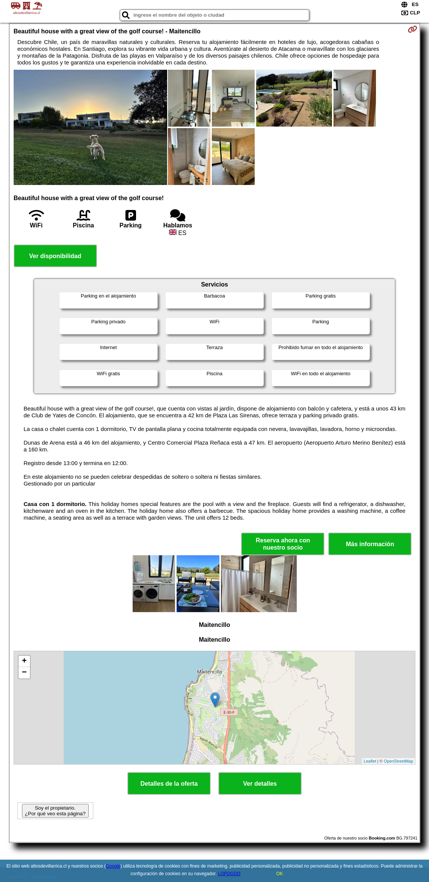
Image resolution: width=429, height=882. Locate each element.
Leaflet (370, 761)
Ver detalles (260, 783)
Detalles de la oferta (168, 783)
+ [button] (24, 661)
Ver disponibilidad (55, 256)
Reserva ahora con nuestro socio (283, 544)
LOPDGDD (229, 873)
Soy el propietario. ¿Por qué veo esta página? (55, 810)
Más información (370, 544)
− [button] (24, 672)
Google (113, 866)
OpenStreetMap (398, 761)
